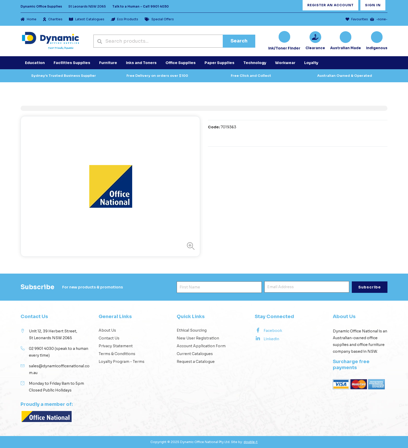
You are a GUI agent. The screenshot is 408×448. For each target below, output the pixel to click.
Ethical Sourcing (192, 330)
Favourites (357, 19)
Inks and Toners (141, 62)
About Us (107, 330)
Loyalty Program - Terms (121, 361)
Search (239, 41)
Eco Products (124, 19)
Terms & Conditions (117, 353)
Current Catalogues (195, 353)
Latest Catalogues (86, 19)
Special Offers (159, 19)
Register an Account (330, 5)
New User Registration (198, 338)
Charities (52, 19)
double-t (251, 442)
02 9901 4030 (41, 348)
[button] (189, 246)
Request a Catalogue (196, 361)
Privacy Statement (116, 346)
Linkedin (267, 338)
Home (28, 19)
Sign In (373, 5)
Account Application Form (201, 346)
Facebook (268, 330)
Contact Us (109, 338)
